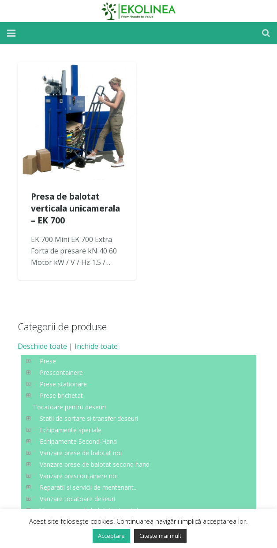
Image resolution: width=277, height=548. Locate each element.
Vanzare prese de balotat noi (81, 453)
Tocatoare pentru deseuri (69, 407)
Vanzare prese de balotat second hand (95, 464)
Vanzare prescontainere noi (79, 476)
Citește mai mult (160, 536)
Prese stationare (63, 384)
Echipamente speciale (70, 430)
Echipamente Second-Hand (78, 441)
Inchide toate (96, 346)
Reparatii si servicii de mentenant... (89, 487)
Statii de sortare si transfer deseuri (89, 418)
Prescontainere (61, 372)
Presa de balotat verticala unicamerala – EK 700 (75, 208)
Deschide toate (42, 346)
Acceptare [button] (111, 536)
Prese (48, 361)
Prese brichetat (61, 395)
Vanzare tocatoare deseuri (77, 499)
